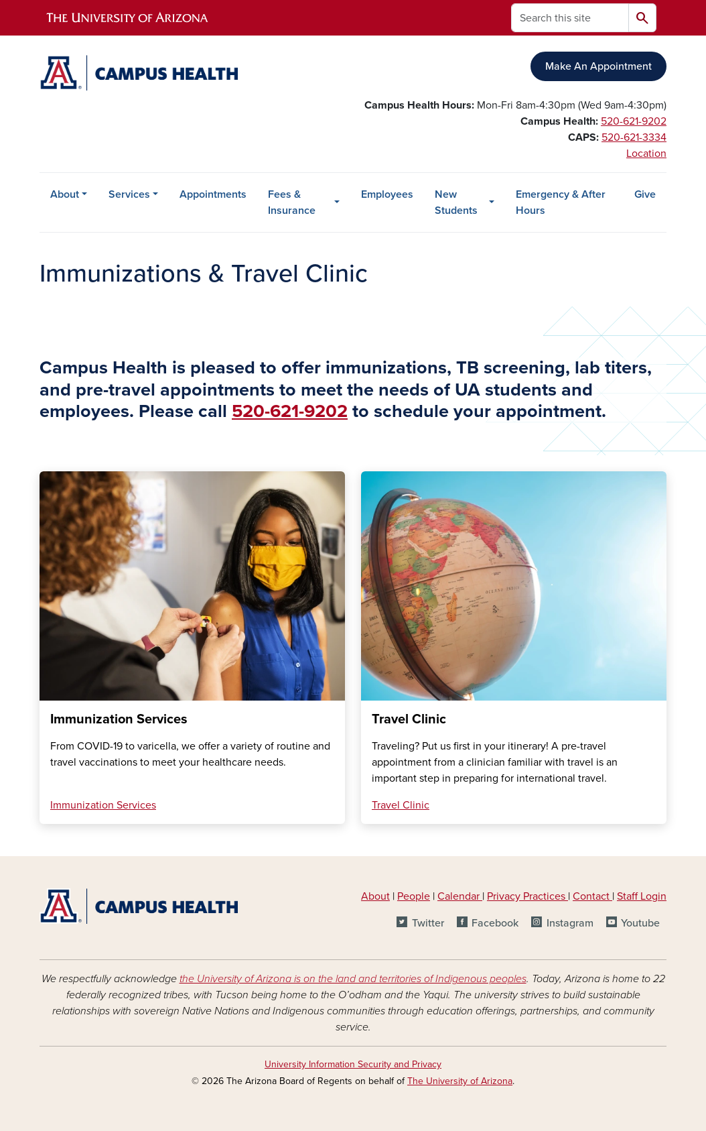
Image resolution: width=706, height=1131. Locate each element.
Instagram (570, 923)
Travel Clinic (400, 805)
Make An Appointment (598, 66)
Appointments (213, 194)
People (413, 896)
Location (646, 153)
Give (645, 194)
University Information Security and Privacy (353, 1064)
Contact (591, 896)
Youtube (640, 923)
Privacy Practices (527, 896)
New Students (456, 202)
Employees (387, 194)
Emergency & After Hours (561, 202)
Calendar (459, 896)
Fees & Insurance (291, 202)
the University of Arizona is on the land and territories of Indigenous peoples (353, 979)
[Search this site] (570, 17)
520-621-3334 (634, 137)
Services (129, 194)
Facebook (495, 923)
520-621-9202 (633, 121)
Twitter (428, 923)
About (64, 194)
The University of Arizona (459, 1081)
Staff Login (641, 896)
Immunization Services (103, 805)
